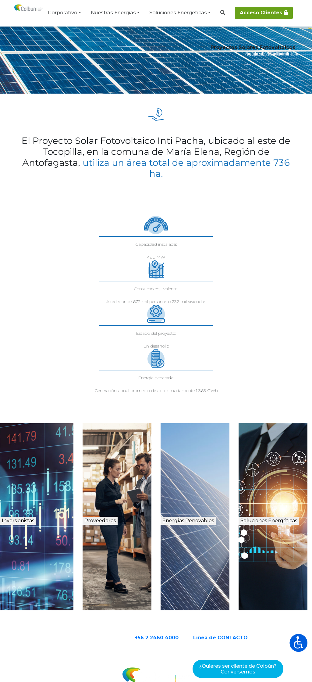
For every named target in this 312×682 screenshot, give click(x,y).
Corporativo (62, 13)
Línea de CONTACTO (244, 574)
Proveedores (117, 459)
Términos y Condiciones (106, 666)
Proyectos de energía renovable (102, 40)
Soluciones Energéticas (178, 13)
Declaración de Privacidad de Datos (191, 666)
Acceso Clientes (264, 13)
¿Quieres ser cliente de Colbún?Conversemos (238, 669)
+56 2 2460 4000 (180, 574)
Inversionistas (39, 459)
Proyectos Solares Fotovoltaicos (174, 40)
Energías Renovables (200, 466)
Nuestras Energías (113, 13)
